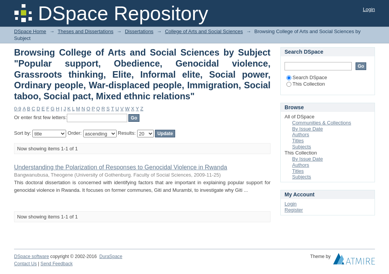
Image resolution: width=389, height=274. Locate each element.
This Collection (305, 84)
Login (369, 9)
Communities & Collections (321, 123)
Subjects (301, 147)
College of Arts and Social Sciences (204, 31)
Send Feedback (57, 263)
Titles (298, 140)
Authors (300, 134)
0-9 (17, 109)
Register (294, 210)
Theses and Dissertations (86, 31)
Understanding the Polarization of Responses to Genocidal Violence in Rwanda (120, 167)
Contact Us (25, 263)
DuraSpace (110, 256)
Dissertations (139, 31)
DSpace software (31, 256)
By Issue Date (307, 129)
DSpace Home (30, 31)
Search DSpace (306, 77)
